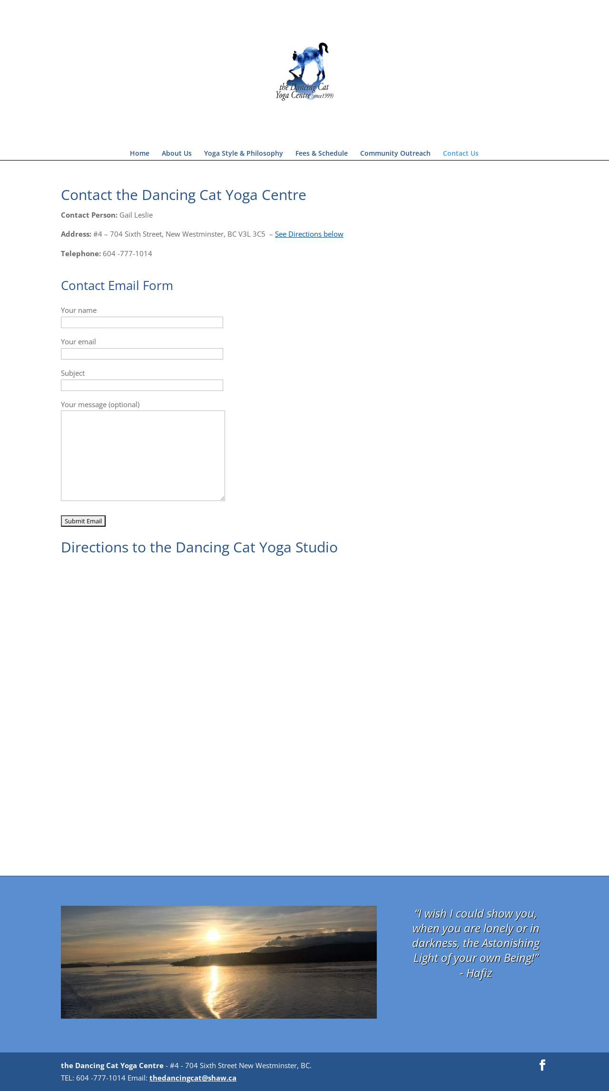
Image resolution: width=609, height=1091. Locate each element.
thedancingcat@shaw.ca (192, 1077)
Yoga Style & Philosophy (243, 154)
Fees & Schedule (321, 154)
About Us (177, 154)
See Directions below (309, 234)
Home (139, 154)
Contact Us (461, 154)
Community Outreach (395, 154)
